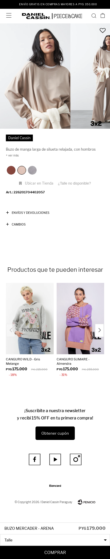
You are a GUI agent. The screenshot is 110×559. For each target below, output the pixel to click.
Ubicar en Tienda (39, 183)
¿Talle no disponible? (74, 183)
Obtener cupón (55, 433)
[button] (93, 15)
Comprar (55, 552)
